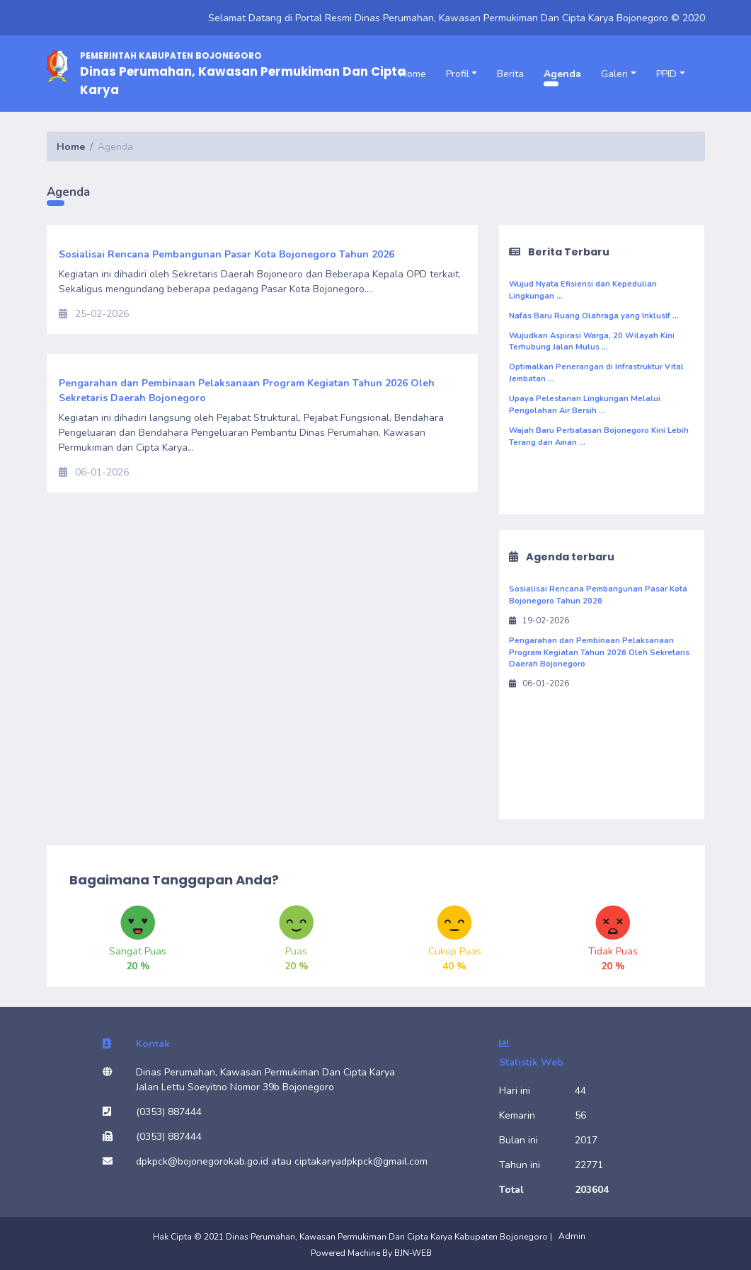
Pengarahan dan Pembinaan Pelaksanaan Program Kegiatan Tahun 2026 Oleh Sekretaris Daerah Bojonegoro (599, 652)
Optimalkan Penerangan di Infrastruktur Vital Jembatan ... (596, 373)
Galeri (614, 74)
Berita (510, 74)
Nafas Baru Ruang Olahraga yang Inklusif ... (594, 316)
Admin (571, 1236)
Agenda (562, 74)
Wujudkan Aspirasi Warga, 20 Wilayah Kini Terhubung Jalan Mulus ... (592, 341)
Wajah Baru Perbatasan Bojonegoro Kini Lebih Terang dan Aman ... (599, 436)
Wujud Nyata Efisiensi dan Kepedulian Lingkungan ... (583, 290)
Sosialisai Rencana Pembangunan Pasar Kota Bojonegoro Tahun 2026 (598, 595)
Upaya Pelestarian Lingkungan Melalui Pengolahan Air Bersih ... (584, 404)
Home (413, 74)
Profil (457, 74)
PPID (666, 74)
